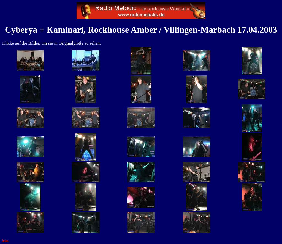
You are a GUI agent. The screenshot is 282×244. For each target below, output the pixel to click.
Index (5, 240)
